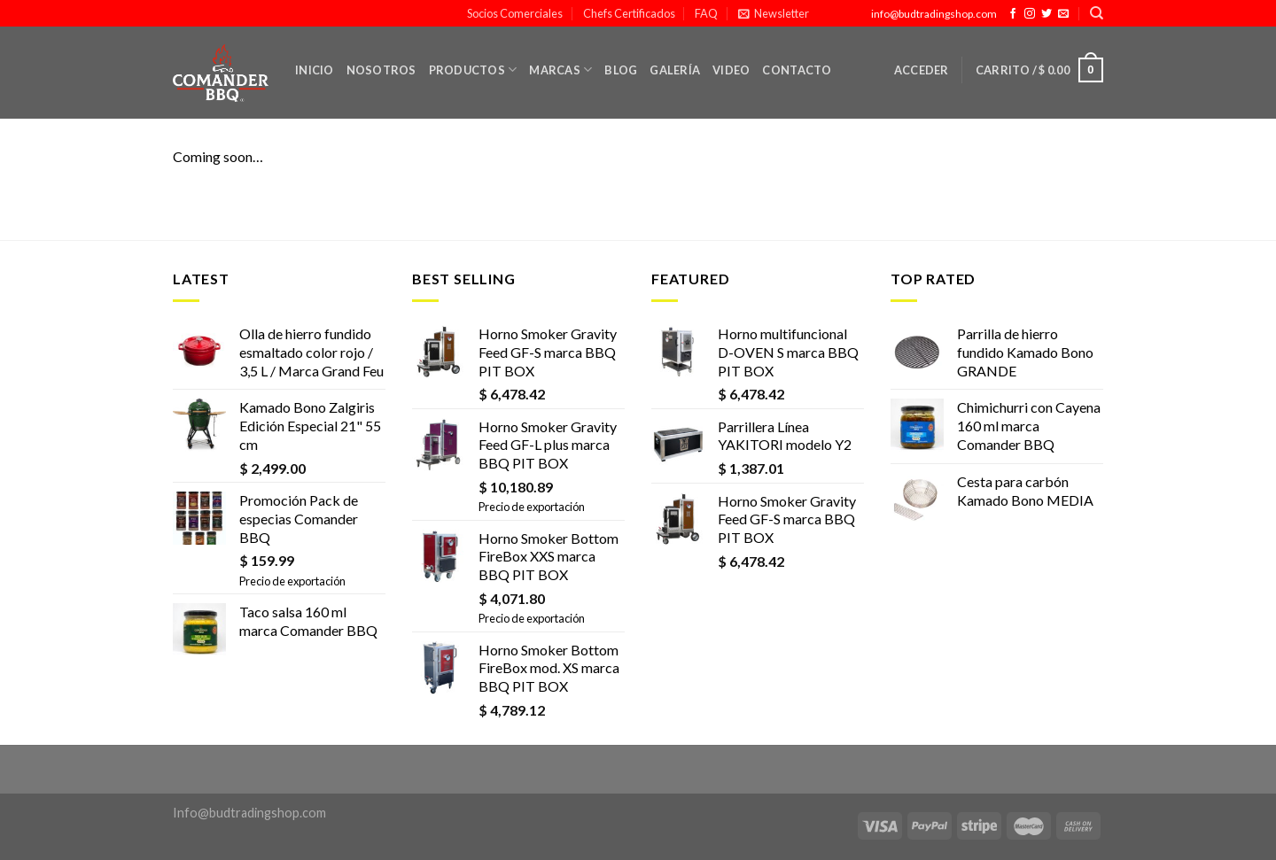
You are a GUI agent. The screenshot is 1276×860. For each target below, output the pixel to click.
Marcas (560, 69)
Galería (675, 70)
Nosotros (381, 70)
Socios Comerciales (515, 13)
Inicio (314, 70)
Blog (620, 70)
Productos (473, 69)
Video (731, 70)
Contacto (796, 70)
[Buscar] (1096, 13)
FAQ (706, 13)
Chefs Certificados (629, 13)
